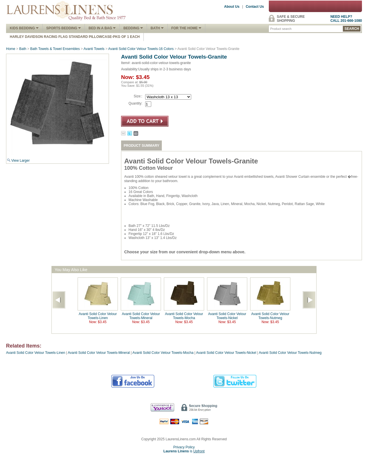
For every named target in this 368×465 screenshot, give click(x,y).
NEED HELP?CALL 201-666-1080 (346, 19)
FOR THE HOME (186, 28)
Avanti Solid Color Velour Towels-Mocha (184, 316)
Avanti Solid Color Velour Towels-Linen (98, 316)
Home (10, 49)
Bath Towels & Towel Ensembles (55, 49)
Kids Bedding (24, 28)
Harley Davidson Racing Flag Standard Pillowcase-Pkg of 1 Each (75, 37)
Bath (157, 28)
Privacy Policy (184, 447)
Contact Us (255, 7)
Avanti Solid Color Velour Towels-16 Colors (141, 49)
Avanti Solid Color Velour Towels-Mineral (141, 316)
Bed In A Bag (102, 28)
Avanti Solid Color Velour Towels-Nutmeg (270, 316)
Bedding (133, 28)
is (183, 451)
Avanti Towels (93, 49)
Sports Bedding (63, 28)
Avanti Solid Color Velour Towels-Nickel (227, 316)
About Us (231, 7)
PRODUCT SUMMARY (141, 146)
